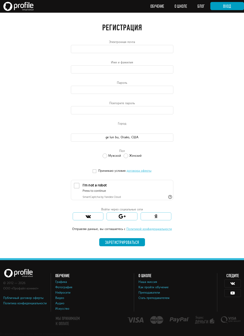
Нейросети (63, 292)
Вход (227, 6)
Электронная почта (122, 42)
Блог (201, 6)
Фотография (63, 287)
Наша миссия (147, 282)
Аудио (59, 303)
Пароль (122, 83)
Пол (122, 151)
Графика (61, 282)
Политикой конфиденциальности (149, 229)
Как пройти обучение (153, 287)
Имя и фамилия (122, 62)
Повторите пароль (122, 103)
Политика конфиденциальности (25, 303)
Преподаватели (149, 292)
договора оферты (139, 171)
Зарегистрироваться (122, 242)
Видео (59, 298)
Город (122, 123)
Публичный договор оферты (23, 298)
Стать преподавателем (154, 298)
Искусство (62, 308)
